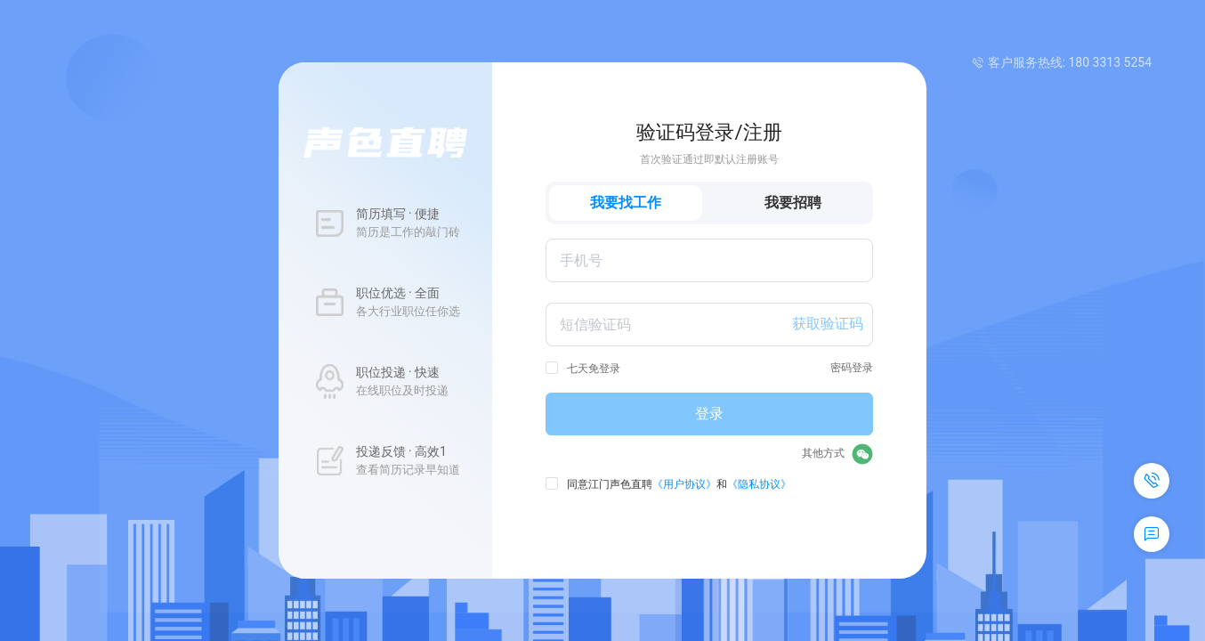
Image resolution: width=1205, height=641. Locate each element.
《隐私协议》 (759, 484)
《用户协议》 (684, 484)
